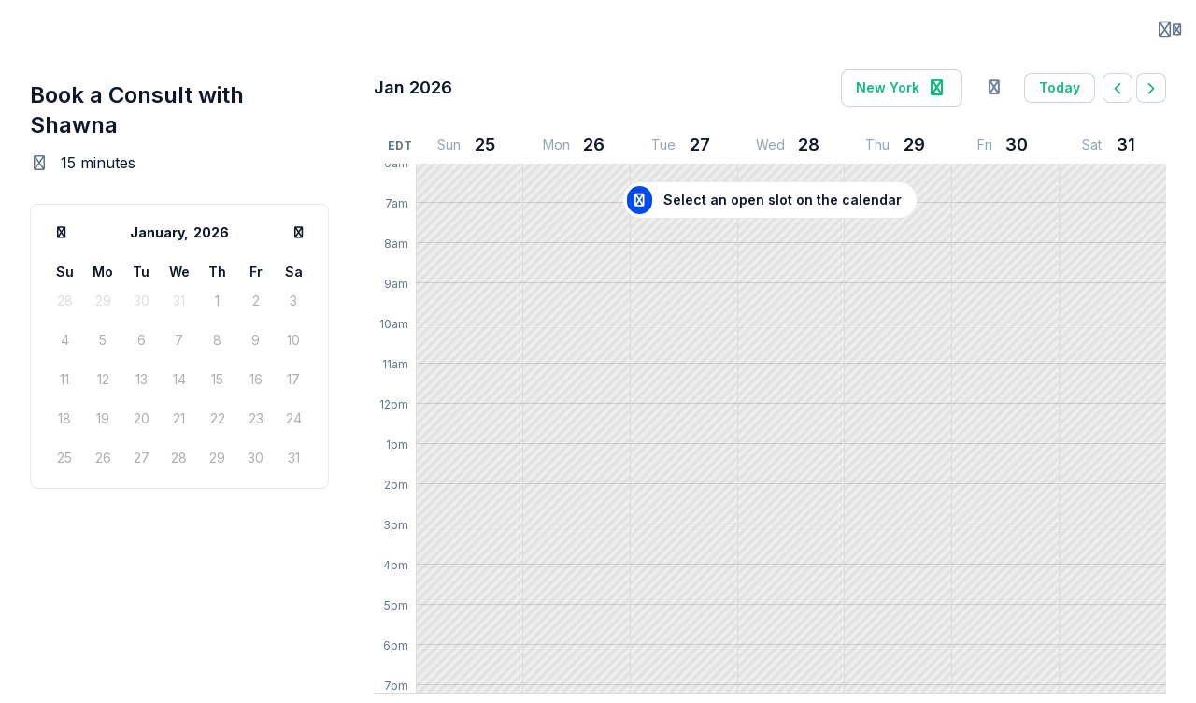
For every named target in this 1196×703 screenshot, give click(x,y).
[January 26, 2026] (577, 145)
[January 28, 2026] (791, 145)
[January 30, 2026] (1005, 145)
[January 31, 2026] (1112, 145)
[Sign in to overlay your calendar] (994, 88)
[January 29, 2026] (897, 145)
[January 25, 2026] (469, 145)
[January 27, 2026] (684, 145)
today (1059, 87)
